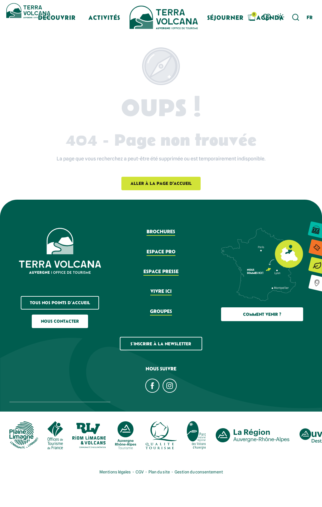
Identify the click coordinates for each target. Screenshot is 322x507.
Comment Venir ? (262, 314)
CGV (140, 471)
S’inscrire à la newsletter (160, 343)
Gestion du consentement (199, 471)
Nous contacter (60, 321)
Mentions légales (115, 471)
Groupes (161, 311)
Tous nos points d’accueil (60, 302)
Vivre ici (161, 291)
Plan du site (159, 471)
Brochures (161, 231)
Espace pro (161, 251)
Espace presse (161, 271)
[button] (296, 17)
